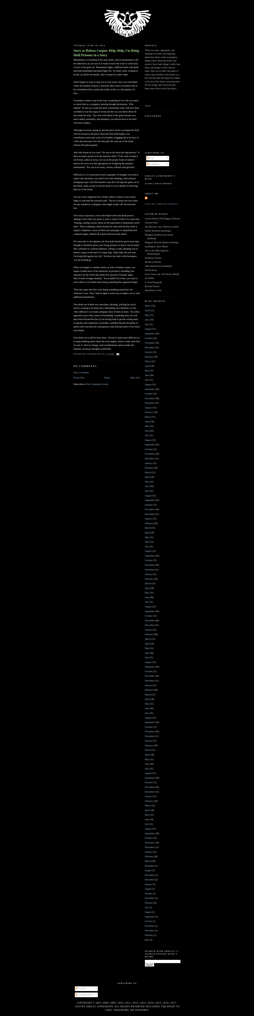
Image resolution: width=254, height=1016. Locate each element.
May (147, 315)
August (148, 329)
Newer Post (79, 377)
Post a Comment (81, 372)
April (147, 310)
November (150, 343)
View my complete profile (161, 204)
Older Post (135, 377)
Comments (153, 164)
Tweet (147, 106)
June (147, 319)
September (150, 333)
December (149, 347)
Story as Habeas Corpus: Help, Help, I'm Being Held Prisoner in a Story (106, 53)
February (149, 356)
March (148, 305)
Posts (150, 158)
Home (107, 377)
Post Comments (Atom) (97, 384)
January (148, 352)
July (147, 324)
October (148, 338)
